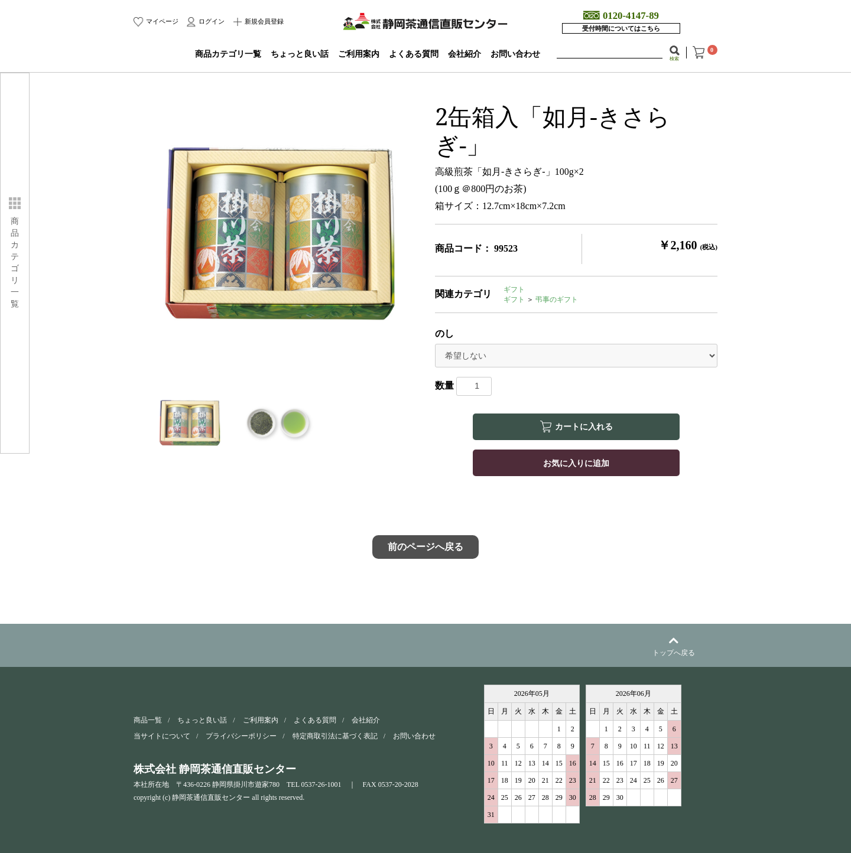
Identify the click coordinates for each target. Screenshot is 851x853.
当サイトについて (162, 736)
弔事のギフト (556, 299)
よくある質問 (414, 54)
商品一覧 (148, 720)
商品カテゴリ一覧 (228, 54)
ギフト (514, 289)
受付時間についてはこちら (621, 28)
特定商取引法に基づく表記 (335, 736)
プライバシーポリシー (241, 736)
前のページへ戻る (425, 547)
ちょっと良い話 (300, 54)
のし (444, 333)
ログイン (211, 21)
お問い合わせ (515, 54)
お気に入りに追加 (576, 462)
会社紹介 (464, 54)
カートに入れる (584, 426)
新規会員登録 (263, 21)
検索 (674, 58)
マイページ (161, 21)
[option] (279, 236)
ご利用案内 (358, 54)
